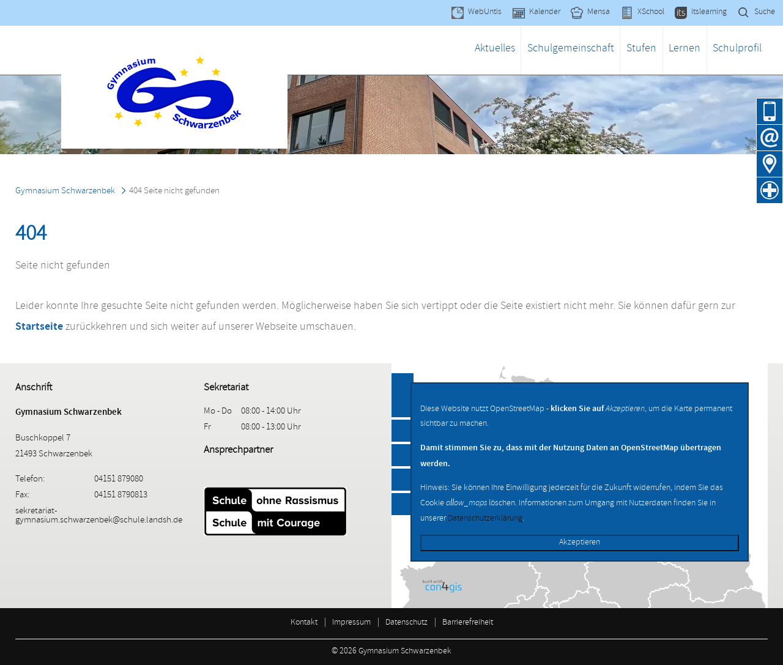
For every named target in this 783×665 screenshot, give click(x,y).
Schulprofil (737, 49)
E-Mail (769, 137)
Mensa (598, 12)
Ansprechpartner (238, 450)
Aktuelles (495, 49)
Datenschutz (406, 623)
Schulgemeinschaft (570, 49)
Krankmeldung (769, 190)
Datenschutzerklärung (485, 519)
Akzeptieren (579, 543)
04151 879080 (769, 111)
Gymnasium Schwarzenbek (65, 192)
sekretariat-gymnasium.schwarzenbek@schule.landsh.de (98, 516)
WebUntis (485, 12)
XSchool (650, 12)
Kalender (544, 12)
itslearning (709, 12)
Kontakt (304, 623)
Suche (764, 12)
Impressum (351, 623)
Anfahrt (769, 163)
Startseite (39, 326)
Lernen (684, 49)
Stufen (641, 49)
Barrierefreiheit (467, 623)
